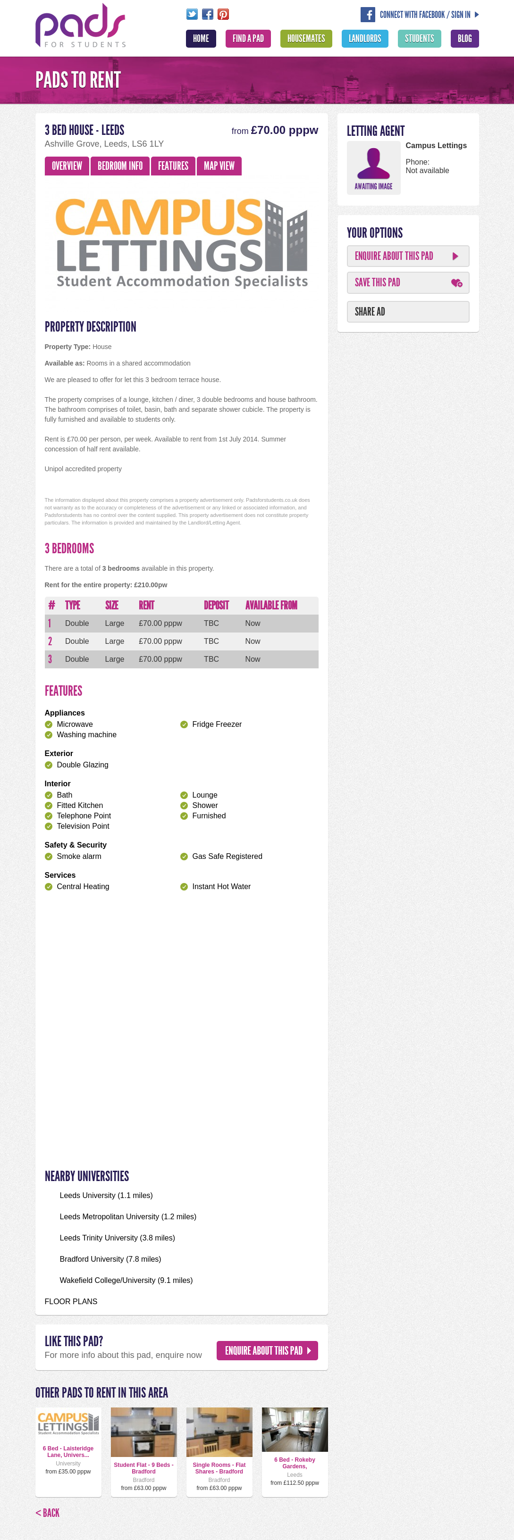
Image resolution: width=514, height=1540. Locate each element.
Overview (67, 166)
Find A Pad (248, 39)
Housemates (306, 39)
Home (201, 39)
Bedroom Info (120, 166)
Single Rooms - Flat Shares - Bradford (219, 1468)
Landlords (365, 39)
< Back (47, 1513)
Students (419, 39)
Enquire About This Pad (394, 256)
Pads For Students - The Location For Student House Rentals (80, 24)
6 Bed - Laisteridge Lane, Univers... (68, 1451)
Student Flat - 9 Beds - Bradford (144, 1468)
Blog (465, 39)
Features (173, 166)
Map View (219, 166)
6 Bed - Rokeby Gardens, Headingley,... (294, 1467)
